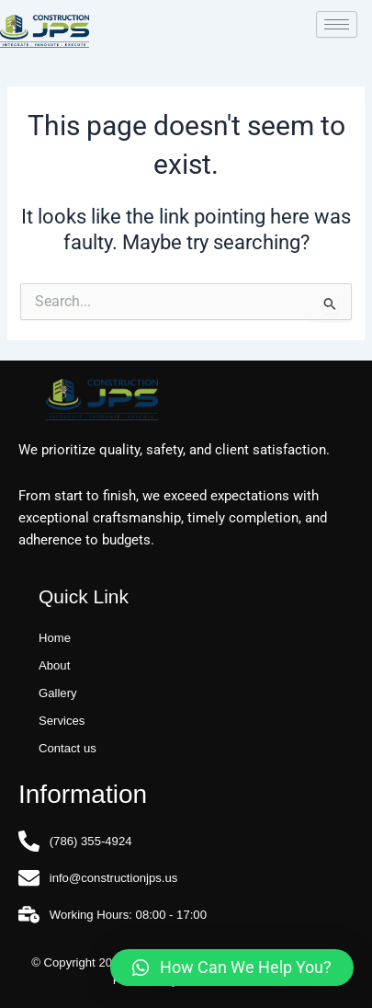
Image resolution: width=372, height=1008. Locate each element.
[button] (232, 967)
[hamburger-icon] (336, 24)
